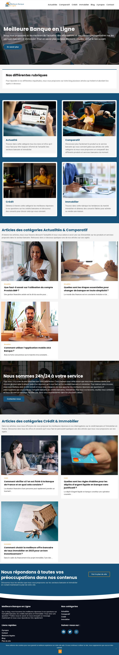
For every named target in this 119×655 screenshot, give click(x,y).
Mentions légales (8, 636)
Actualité (11, 140)
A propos (101, 4)
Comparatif (64, 4)
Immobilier (84, 4)
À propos (5, 630)
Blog (93, 4)
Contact (110, 4)
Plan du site (6, 641)
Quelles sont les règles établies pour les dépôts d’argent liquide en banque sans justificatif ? (86, 484)
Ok (60, 651)
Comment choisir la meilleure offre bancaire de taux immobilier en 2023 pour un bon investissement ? (28, 551)
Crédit (74, 4)
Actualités (52, 4)
